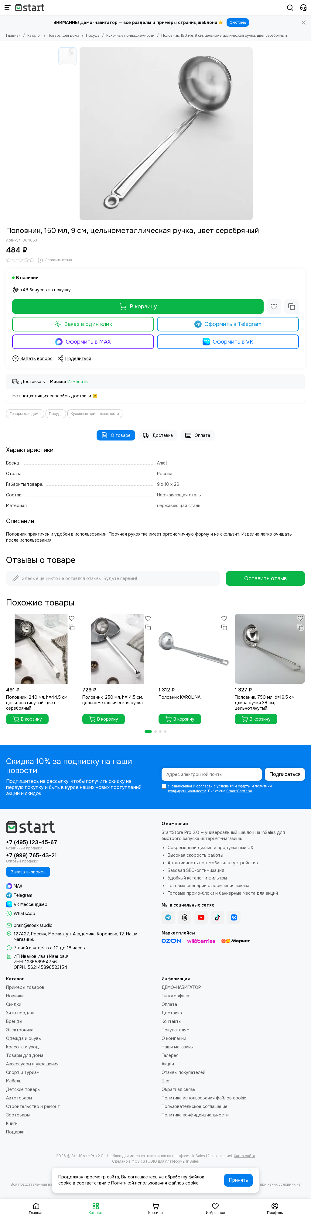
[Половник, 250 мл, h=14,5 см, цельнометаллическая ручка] (117, 649)
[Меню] (7, 7)
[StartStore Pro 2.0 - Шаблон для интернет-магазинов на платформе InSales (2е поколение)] (29, 7)
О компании (174, 1038)
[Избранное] (274, 306)
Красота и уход (22, 1047)
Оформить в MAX (83, 341)
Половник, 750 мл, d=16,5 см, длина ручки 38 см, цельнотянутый (265, 702)
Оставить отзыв (265, 578)
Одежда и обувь (23, 1038)
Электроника (19, 1030)
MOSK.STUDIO (144, 1161)
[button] (148, 731)
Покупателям (176, 1030)
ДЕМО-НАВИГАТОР (181, 987)
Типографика (175, 996)
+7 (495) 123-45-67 (31, 842)
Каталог (34, 35)
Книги (12, 1123)
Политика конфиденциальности (195, 1115)
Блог (166, 1081)
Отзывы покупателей (183, 1072)
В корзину (138, 306)
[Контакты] (303, 7)
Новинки (15, 996)
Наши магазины (177, 1047)
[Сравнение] (291, 306)
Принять (238, 1180)
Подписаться (284, 774)
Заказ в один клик (83, 324)
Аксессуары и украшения (32, 1064)
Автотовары (19, 1098)
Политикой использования (139, 1183)
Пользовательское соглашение (194, 1106)
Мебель (14, 1081)
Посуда (93, 35)
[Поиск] (290, 7)
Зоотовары (18, 1115)
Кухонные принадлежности (130, 35)
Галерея (170, 1055)
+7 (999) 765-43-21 (31, 855)
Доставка (158, 435)
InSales (192, 1161)
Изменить (77, 381)
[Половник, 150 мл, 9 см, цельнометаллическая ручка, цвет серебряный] (166, 133)
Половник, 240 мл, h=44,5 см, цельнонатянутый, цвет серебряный (37, 702)
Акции (168, 1064)
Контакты (171, 1021)
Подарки (15, 1132)
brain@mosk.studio (33, 925)
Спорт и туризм (22, 1072)
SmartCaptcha (239, 791)
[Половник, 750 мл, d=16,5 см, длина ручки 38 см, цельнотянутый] (270, 649)
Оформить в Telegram (228, 324)
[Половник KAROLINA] (194, 649)
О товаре (116, 435)
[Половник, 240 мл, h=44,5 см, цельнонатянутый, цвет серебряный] (41, 649)
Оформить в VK (228, 341)
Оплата (197, 435)
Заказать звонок (28, 872)
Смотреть (238, 22)
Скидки (13, 1004)
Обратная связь (178, 1089)
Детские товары (23, 1089)
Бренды (14, 1021)
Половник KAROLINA (179, 697)
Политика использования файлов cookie (204, 1098)
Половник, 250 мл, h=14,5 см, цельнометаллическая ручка (112, 699)
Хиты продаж (20, 1013)
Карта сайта (244, 1156)
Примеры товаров (25, 987)
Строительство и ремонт (33, 1106)
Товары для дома (63, 35)
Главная (13, 35)
